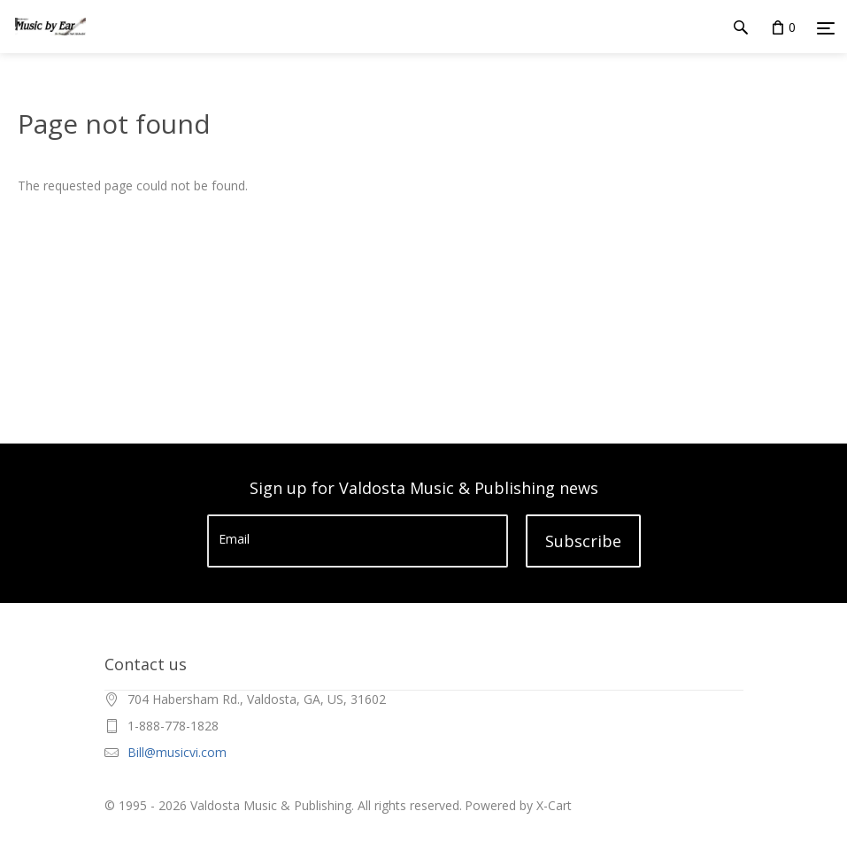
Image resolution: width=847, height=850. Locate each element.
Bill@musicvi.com (177, 752)
